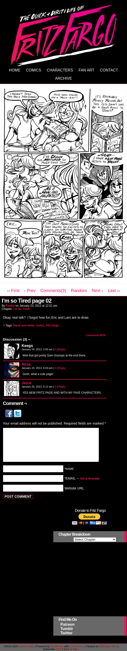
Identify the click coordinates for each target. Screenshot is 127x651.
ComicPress (76, 646)
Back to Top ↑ (71, 649)
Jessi (26, 383)
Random (79, 290)
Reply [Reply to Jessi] (61, 386)
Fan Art (86, 70)
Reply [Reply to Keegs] (61, 349)
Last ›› (114, 290)
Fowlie (10, 305)
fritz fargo (52, 325)
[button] (9, 416)
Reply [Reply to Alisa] (61, 368)
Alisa (26, 364)
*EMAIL (82, 478)
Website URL (74, 488)
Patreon (67, 624)
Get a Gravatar (90, 478)
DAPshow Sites (108, 646)
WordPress (56, 646)
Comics (33, 70)
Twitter (66, 633)
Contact (109, 70)
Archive (63, 78)
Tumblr (66, 629)
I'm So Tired (21, 309)
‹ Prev (30, 290)
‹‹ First (13, 290)
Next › (97, 290)
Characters (60, 70)
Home (14, 70)
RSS (59, 649)
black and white (23, 325)
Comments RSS (95, 335)
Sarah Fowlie (26, 646)
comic (40, 325)
